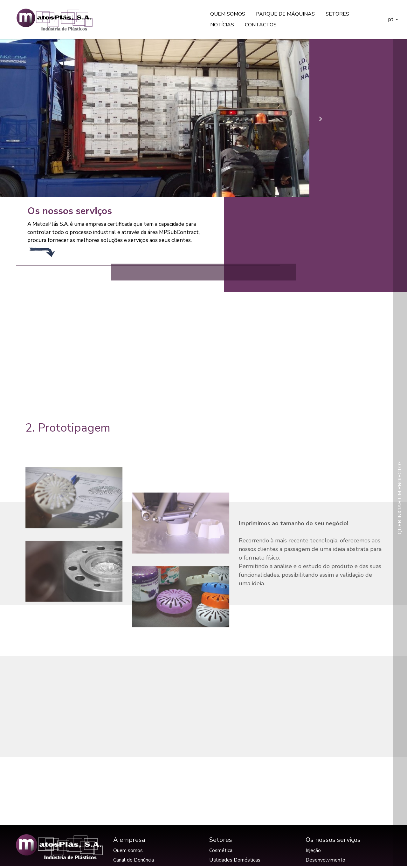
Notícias (222, 24)
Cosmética (220, 850)
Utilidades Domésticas (234, 859)
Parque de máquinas (285, 13)
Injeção (313, 850)
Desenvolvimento (325, 859)
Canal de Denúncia (133, 859)
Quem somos (227, 13)
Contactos (261, 24)
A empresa (129, 840)
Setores (337, 13)
